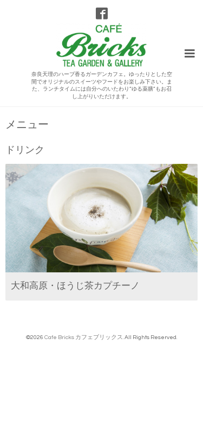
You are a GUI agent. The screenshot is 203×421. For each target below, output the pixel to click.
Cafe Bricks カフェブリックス (83, 337)
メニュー (27, 125)
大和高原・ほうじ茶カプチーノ (75, 285)
